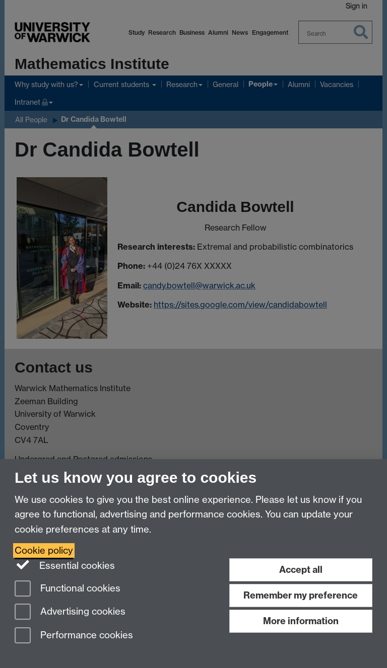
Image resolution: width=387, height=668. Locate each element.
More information (301, 621)
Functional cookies (67, 589)
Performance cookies (74, 636)
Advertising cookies (70, 612)
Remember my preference (300, 595)
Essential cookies (65, 564)
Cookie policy (44, 550)
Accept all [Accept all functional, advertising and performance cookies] (300, 569)
